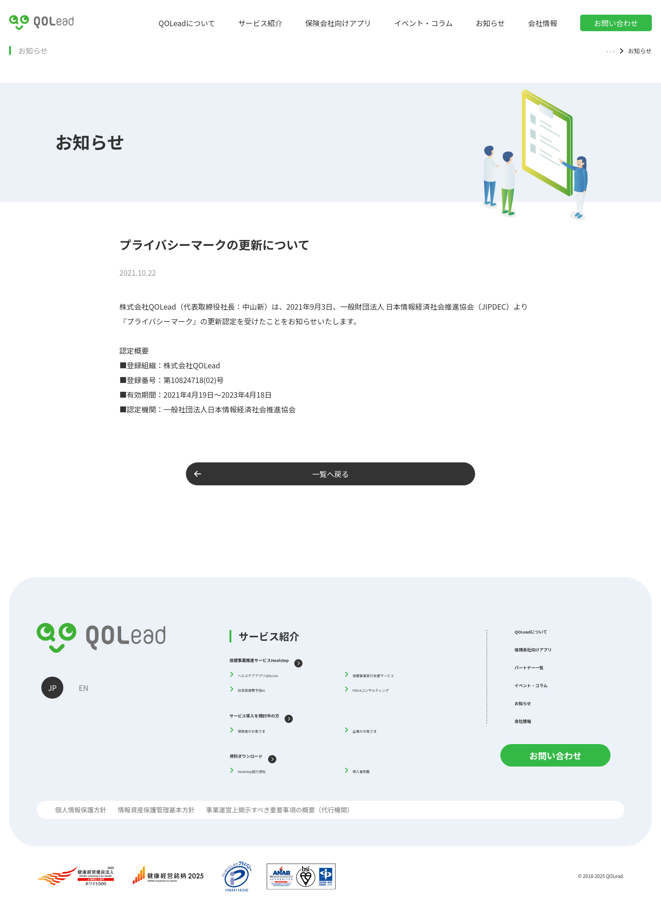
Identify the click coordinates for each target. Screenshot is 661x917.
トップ (606, 50)
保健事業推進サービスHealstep (289, 658)
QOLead (614, 887)
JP (54, 689)
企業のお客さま (377, 733)
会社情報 (542, 22)
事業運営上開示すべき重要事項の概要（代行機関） (279, 819)
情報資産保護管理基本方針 (156, 819)
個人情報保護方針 (80, 819)
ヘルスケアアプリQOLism (278, 675)
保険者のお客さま (265, 733)
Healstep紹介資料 (265, 776)
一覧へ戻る (305, 473)
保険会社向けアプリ (338, 22)
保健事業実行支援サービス (394, 675)
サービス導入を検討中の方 (279, 717)
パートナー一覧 (543, 678)
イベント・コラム (423, 22)
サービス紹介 (260, 22)
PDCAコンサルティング (389, 691)
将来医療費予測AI (265, 691)
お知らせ (490, 22)
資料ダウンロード (263, 760)
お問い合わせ (616, 22)
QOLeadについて (187, 22)
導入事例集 (370, 776)
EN (88, 689)
